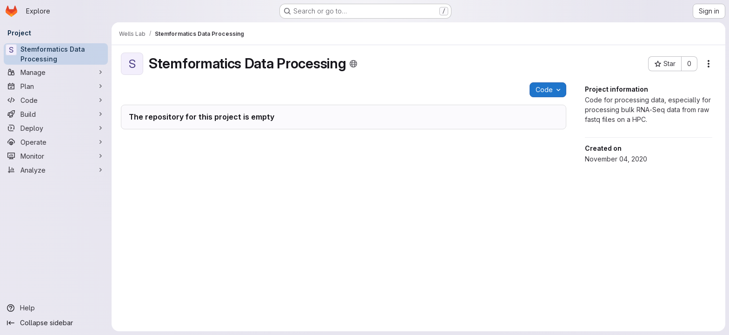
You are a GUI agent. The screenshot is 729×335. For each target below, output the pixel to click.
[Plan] (56, 86)
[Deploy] (56, 127)
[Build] (56, 114)
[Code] (56, 100)
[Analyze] (56, 169)
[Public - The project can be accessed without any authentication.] (353, 63)
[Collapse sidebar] (56, 322)
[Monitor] (56, 155)
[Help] (56, 308)
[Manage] (56, 72)
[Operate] (56, 141)
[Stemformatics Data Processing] (56, 54)
